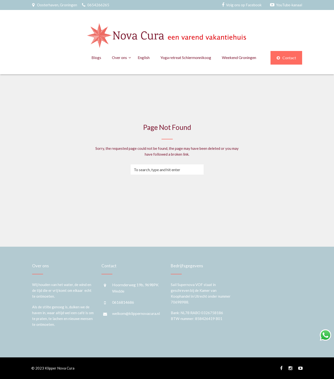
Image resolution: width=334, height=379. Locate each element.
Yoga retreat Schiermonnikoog (185, 57)
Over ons (119, 57)
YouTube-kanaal (289, 5)
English (144, 57)
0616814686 (123, 302)
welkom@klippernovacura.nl (136, 313)
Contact (286, 57)
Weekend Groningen (239, 57)
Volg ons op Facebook (244, 5)
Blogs (96, 57)
